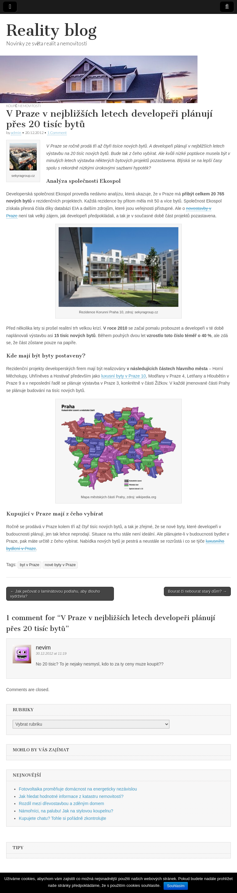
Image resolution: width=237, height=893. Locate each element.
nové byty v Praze (60, 565)
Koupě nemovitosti (23, 106)
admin (16, 132)
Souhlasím (176, 886)
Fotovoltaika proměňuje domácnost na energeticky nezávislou (78, 789)
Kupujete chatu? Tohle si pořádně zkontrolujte (62, 818)
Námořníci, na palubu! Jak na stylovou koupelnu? (66, 810)
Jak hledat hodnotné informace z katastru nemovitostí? (71, 796)
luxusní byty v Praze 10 (123, 375)
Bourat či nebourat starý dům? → (197, 591)
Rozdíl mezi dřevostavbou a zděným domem (61, 803)
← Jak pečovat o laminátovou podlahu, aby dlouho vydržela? (55, 594)
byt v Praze (29, 565)
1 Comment (57, 132)
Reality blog (51, 30)
